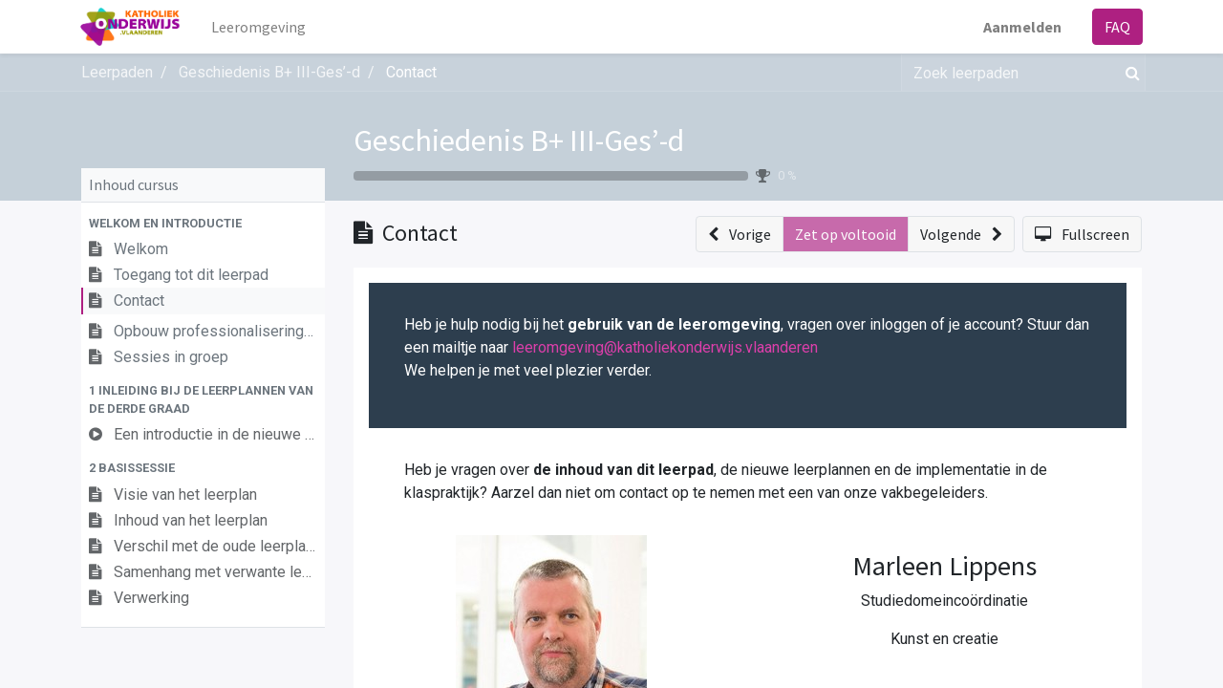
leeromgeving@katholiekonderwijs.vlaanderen (665, 347)
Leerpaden (117, 72)
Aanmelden (1021, 26)
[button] (203, 223)
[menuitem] (259, 27)
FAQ (1116, 26)
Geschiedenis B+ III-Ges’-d (519, 140)
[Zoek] (1129, 72)
